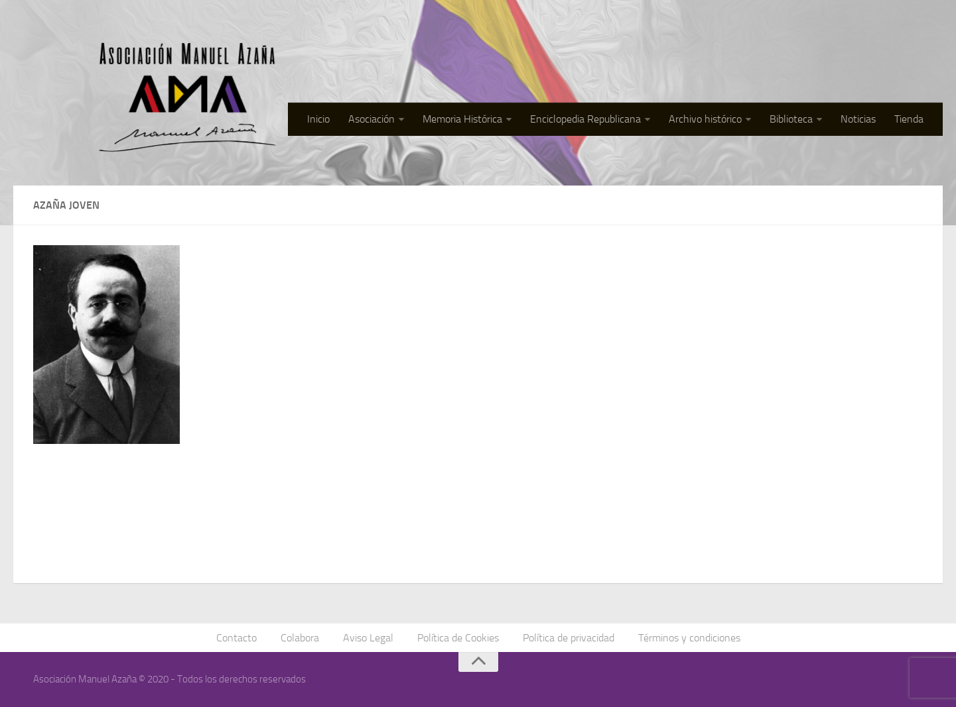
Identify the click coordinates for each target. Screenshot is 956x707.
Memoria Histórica (462, 119)
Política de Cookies (458, 637)
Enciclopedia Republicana (585, 119)
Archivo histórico (705, 119)
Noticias (858, 119)
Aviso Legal (368, 637)
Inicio (318, 119)
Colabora (300, 637)
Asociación (371, 119)
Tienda (908, 119)
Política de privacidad (568, 637)
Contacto (236, 637)
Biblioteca (791, 119)
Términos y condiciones (689, 637)
